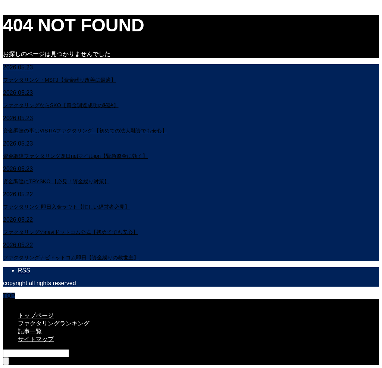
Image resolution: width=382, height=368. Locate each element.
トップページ (36, 315)
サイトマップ (36, 339)
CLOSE (13, 302)
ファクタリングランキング (54, 323)
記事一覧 (30, 331)
